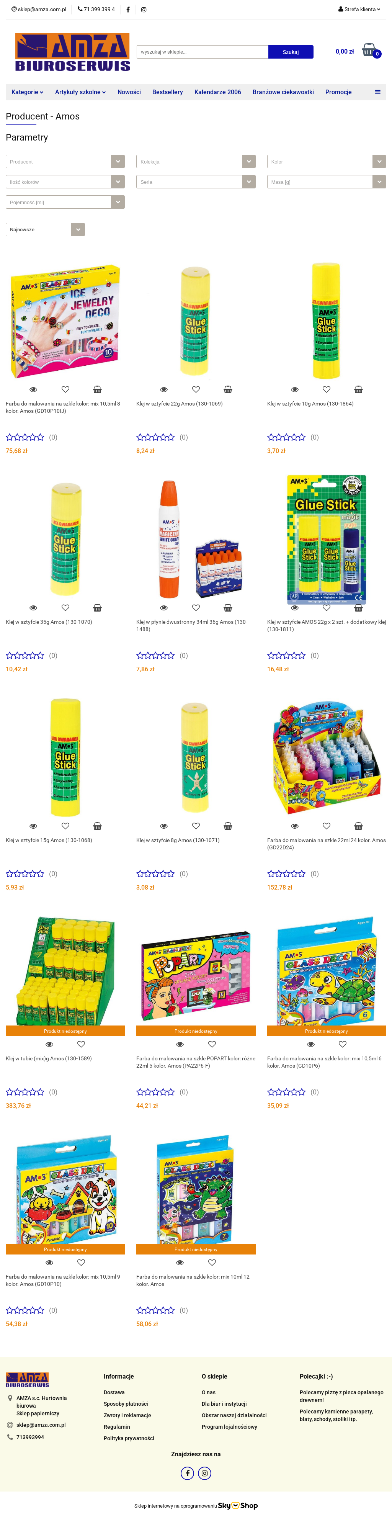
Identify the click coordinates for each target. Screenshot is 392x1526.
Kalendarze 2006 (217, 92)
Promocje (338, 92)
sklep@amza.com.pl (41, 1425)
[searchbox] (60, 162)
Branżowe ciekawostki (283, 92)
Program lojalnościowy (229, 1427)
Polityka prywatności (129, 1438)
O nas (209, 1392)
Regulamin (117, 1427)
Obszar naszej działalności (234, 1415)
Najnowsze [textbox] (22, 229)
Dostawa (114, 1392)
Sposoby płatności (126, 1404)
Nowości (129, 92)
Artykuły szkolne (80, 92)
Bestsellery (167, 92)
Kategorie (27, 92)
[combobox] (65, 161)
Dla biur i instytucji (224, 1404)
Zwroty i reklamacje (127, 1415)
